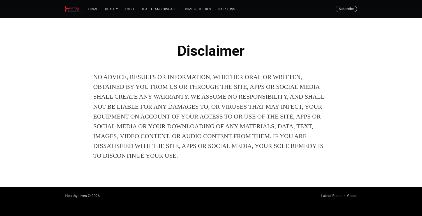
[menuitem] (93, 9)
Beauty (111, 9)
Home (93, 9)
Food (129, 9)
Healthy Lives (76, 196)
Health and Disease (159, 9)
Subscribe (346, 9)
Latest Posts (331, 196)
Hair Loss (226, 9)
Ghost (352, 196)
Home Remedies (197, 9)
